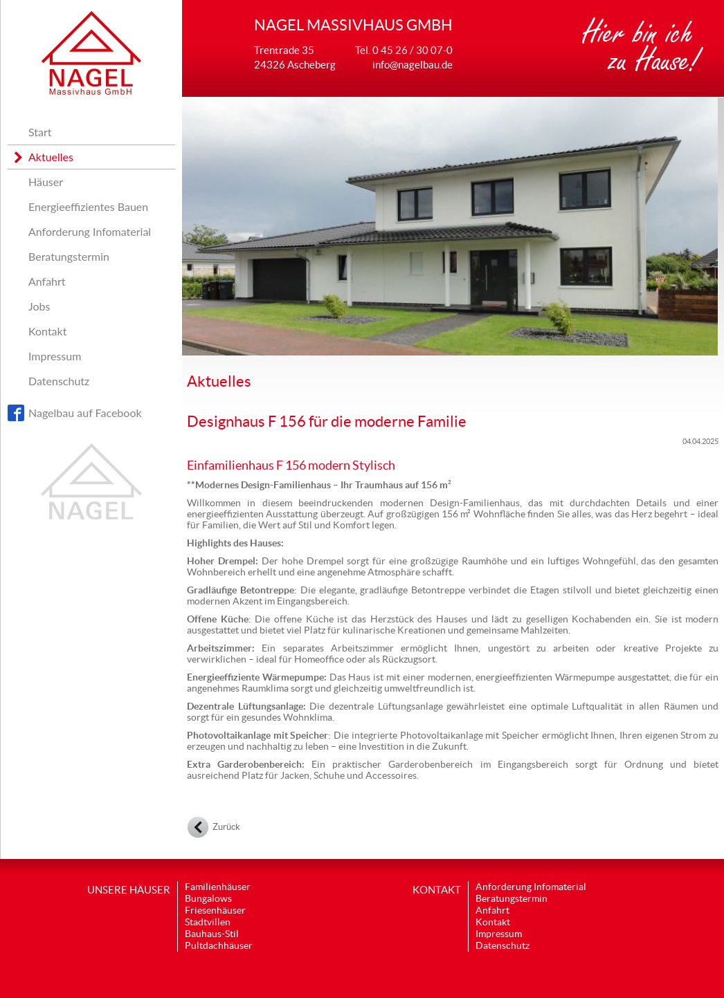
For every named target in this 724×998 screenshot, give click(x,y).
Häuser (45, 181)
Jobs (39, 306)
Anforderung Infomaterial (89, 231)
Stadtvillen (207, 921)
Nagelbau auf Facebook (85, 412)
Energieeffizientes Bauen (88, 206)
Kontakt (47, 331)
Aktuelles (50, 156)
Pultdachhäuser (219, 945)
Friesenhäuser (215, 910)
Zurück (226, 827)
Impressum (54, 355)
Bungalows (208, 898)
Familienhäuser (218, 886)
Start (40, 131)
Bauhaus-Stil (212, 933)
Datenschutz (58, 380)
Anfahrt (47, 281)
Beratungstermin (68, 256)
